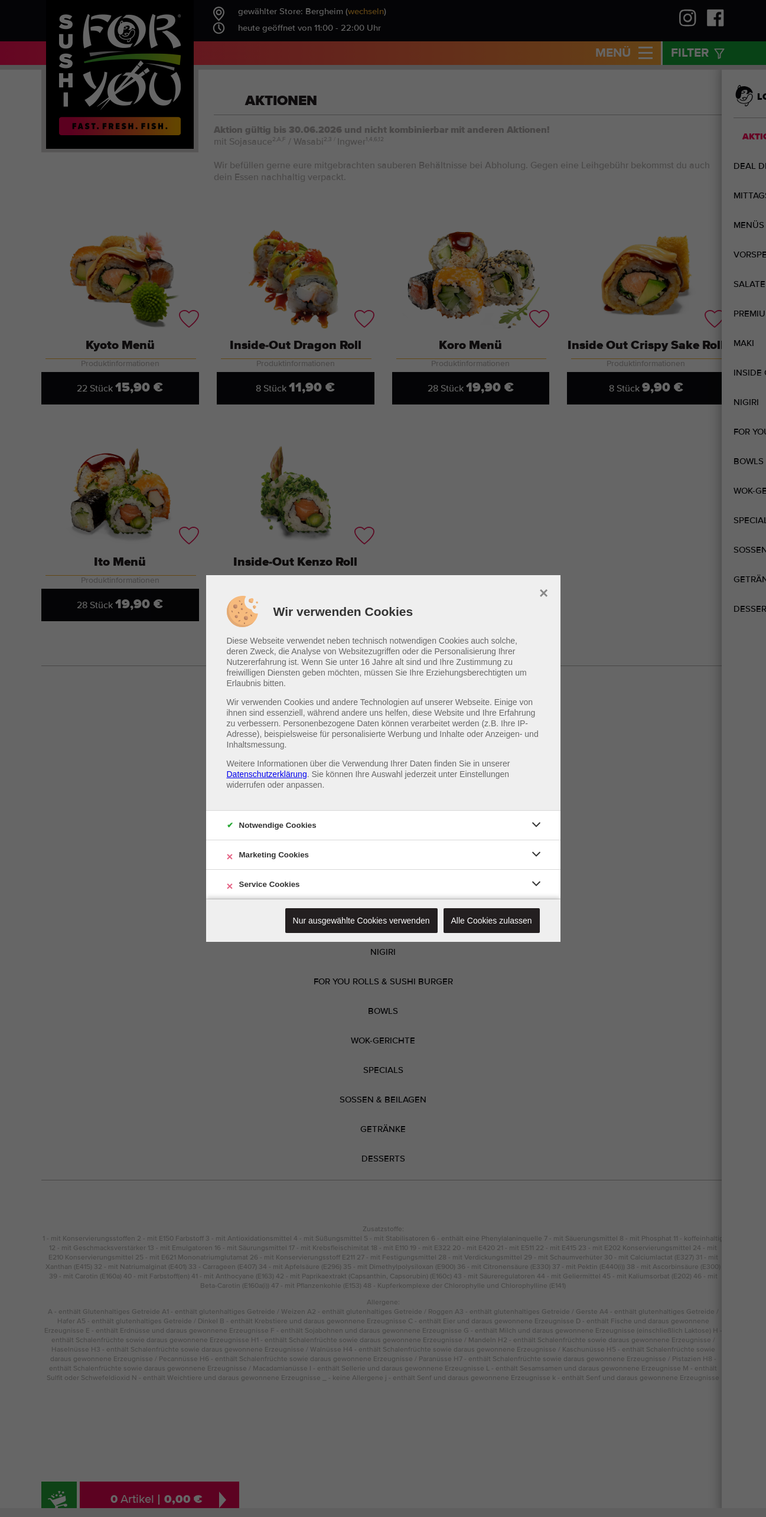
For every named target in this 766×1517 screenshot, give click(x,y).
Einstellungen (484, 774)
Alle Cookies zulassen (491, 920)
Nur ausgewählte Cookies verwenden (361, 920)
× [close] (543, 591)
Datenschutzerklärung (267, 774)
